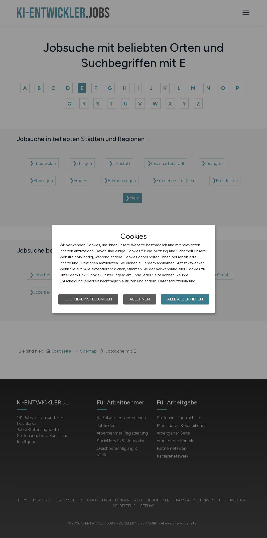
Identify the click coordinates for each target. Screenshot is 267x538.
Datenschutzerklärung (176, 281)
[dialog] (133, 269)
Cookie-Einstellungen (88, 299)
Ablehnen (139, 299)
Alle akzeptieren (185, 299)
